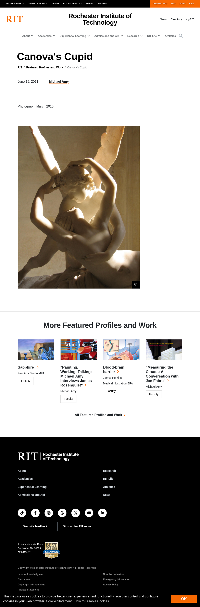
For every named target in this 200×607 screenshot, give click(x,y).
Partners (102, 4)
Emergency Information (116, 579)
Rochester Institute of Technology (100, 19)
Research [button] (133, 35)
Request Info (160, 4)
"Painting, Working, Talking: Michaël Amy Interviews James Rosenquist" (76, 376)
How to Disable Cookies (91, 601)
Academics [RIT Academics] (25, 478)
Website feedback (35, 526)
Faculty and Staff (72, 4)
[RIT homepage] (14, 19)
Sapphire (26, 367)
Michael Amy (59, 81)
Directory (176, 19)
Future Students (15, 4)
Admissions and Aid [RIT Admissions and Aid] (31, 494)
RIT (20, 67)
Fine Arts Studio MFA (31, 373)
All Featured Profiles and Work (98, 415)
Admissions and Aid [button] (106, 35)
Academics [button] (45, 35)
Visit (173, 4)
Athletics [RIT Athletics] (109, 486)
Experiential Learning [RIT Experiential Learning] (32, 486)
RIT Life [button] (152, 35)
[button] (180, 36)
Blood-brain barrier (113, 369)
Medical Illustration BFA (118, 383)
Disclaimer (24, 579)
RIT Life (108, 478)
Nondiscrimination (113, 574)
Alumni (89, 4)
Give (191, 4)
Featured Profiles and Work (44, 67)
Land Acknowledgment (31, 574)
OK (184, 599)
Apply (182, 4)
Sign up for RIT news (77, 526)
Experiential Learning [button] (73, 35)
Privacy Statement (28, 589)
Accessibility (110, 584)
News (163, 19)
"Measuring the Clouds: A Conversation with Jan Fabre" (162, 374)
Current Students (37, 4)
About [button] (26, 35)
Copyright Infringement (31, 584)
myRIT (190, 19)
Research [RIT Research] (109, 470)
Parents (55, 4)
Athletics (170, 35)
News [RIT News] (107, 494)
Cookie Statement (59, 601)
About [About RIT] (22, 470)
